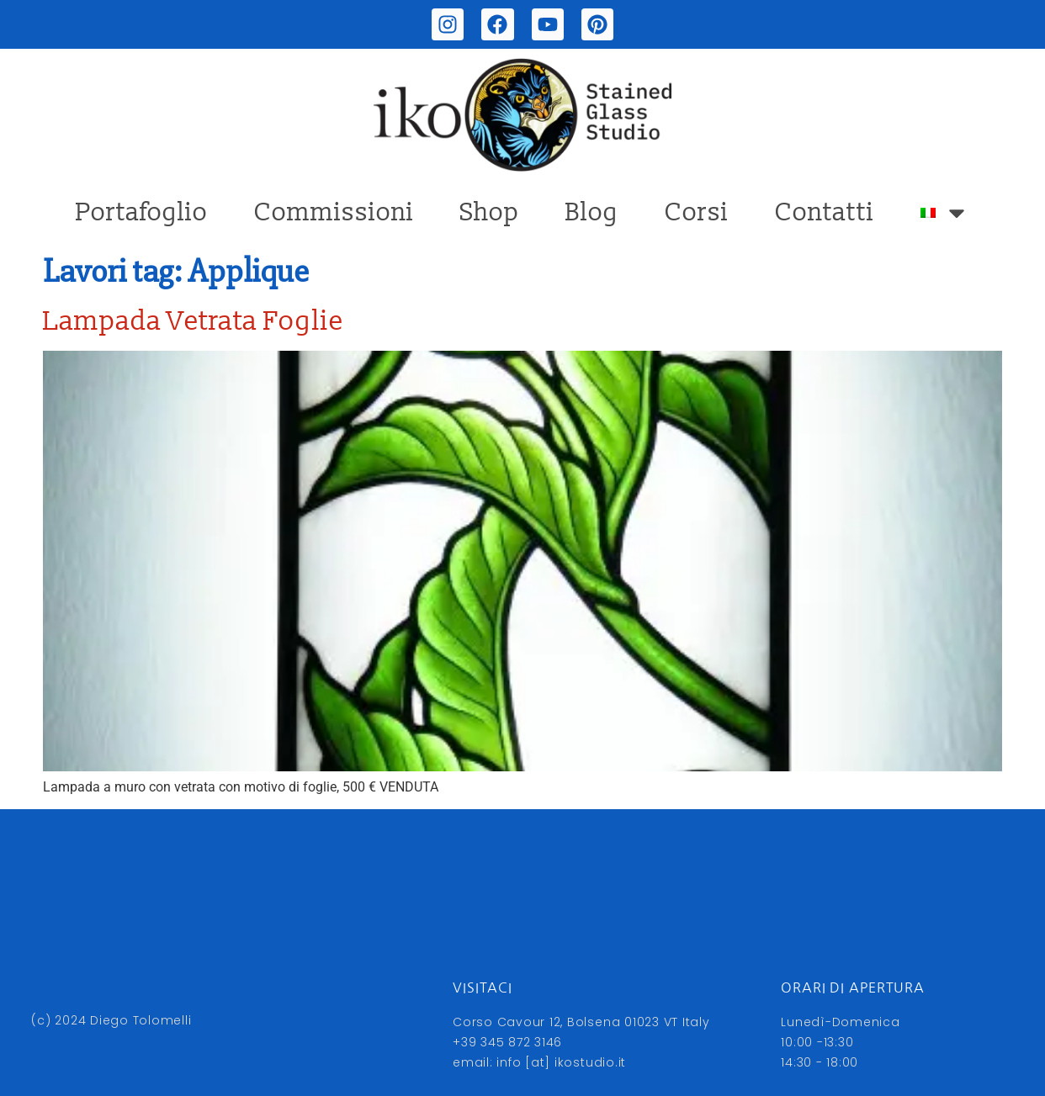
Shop (489, 212)
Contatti (824, 212)
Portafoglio (142, 212)
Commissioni (334, 212)
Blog (591, 212)
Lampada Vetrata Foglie (193, 321)
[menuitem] (945, 212)
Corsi (697, 212)
